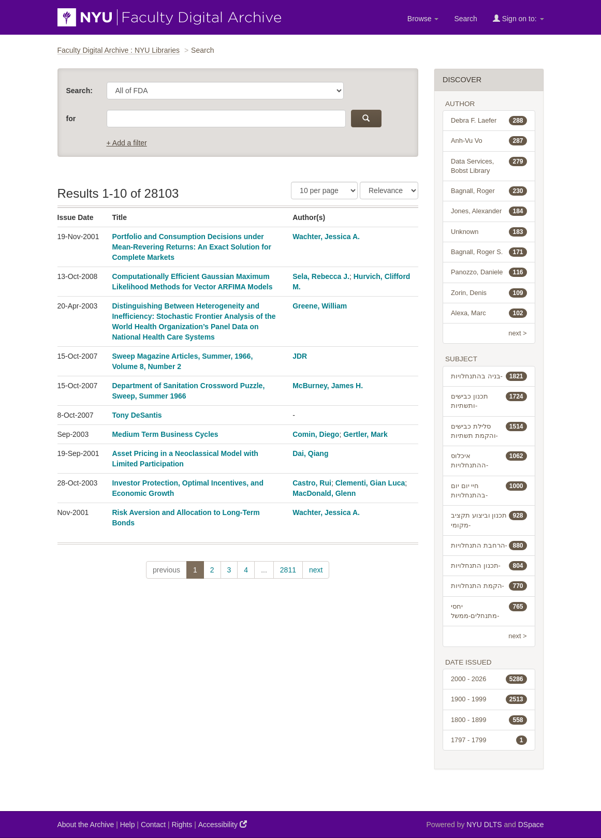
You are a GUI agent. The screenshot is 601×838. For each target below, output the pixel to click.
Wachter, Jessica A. (326, 236)
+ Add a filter (127, 143)
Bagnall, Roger (489, 191)
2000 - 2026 (489, 679)
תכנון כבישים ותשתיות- (489, 400)
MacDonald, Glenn (324, 493)
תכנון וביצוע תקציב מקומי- (489, 519)
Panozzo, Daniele (489, 272)
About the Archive (85, 824)
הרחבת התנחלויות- (489, 545)
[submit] (366, 118)
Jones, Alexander (489, 211)
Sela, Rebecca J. (320, 276)
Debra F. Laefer (489, 120)
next (316, 570)
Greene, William (319, 306)
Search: (79, 90)
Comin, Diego (315, 434)
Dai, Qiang (310, 453)
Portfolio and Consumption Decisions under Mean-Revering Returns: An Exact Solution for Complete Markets (191, 246)
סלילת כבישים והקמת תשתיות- (489, 430)
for (71, 118)
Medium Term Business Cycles (165, 434)
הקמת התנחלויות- (489, 586)
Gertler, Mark (365, 434)
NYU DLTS (484, 824)
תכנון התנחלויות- (489, 565)
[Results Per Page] (324, 190)
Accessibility (222, 824)
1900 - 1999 (489, 699)
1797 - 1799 (489, 740)
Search (465, 18)
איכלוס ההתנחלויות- (489, 460)
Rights (182, 824)
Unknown (489, 232)
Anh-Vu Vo (489, 140)
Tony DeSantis (137, 415)
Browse (423, 18)
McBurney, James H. (327, 385)
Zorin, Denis (489, 293)
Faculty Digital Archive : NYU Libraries (118, 50)
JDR (299, 356)
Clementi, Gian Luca (370, 483)
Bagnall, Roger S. (489, 252)
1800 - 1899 (489, 720)
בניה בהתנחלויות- (489, 376)
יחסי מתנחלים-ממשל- (489, 611)
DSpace (531, 824)
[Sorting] (389, 190)
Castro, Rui (311, 483)
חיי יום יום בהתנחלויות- (489, 490)
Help (127, 824)
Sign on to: (518, 18)
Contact (153, 824)
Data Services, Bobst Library (489, 165)
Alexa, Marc (489, 313)
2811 (288, 570)
